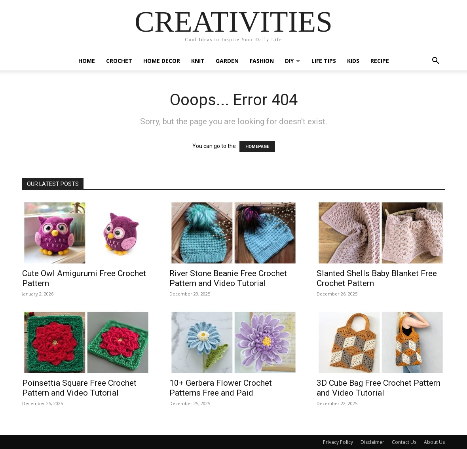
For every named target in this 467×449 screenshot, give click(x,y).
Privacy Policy (338, 442)
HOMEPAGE (257, 146)
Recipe (379, 60)
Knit (198, 60)
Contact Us (404, 442)
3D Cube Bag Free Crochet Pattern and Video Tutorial (378, 388)
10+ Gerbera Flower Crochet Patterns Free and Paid (220, 388)
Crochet (119, 60)
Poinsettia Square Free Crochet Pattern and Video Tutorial (79, 388)
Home (86, 60)
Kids (353, 60)
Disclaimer (372, 442)
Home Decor (161, 60)
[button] (435, 61)
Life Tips (323, 60)
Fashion (262, 60)
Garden (227, 60)
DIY (292, 60)
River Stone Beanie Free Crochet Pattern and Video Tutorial (228, 278)
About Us (434, 442)
